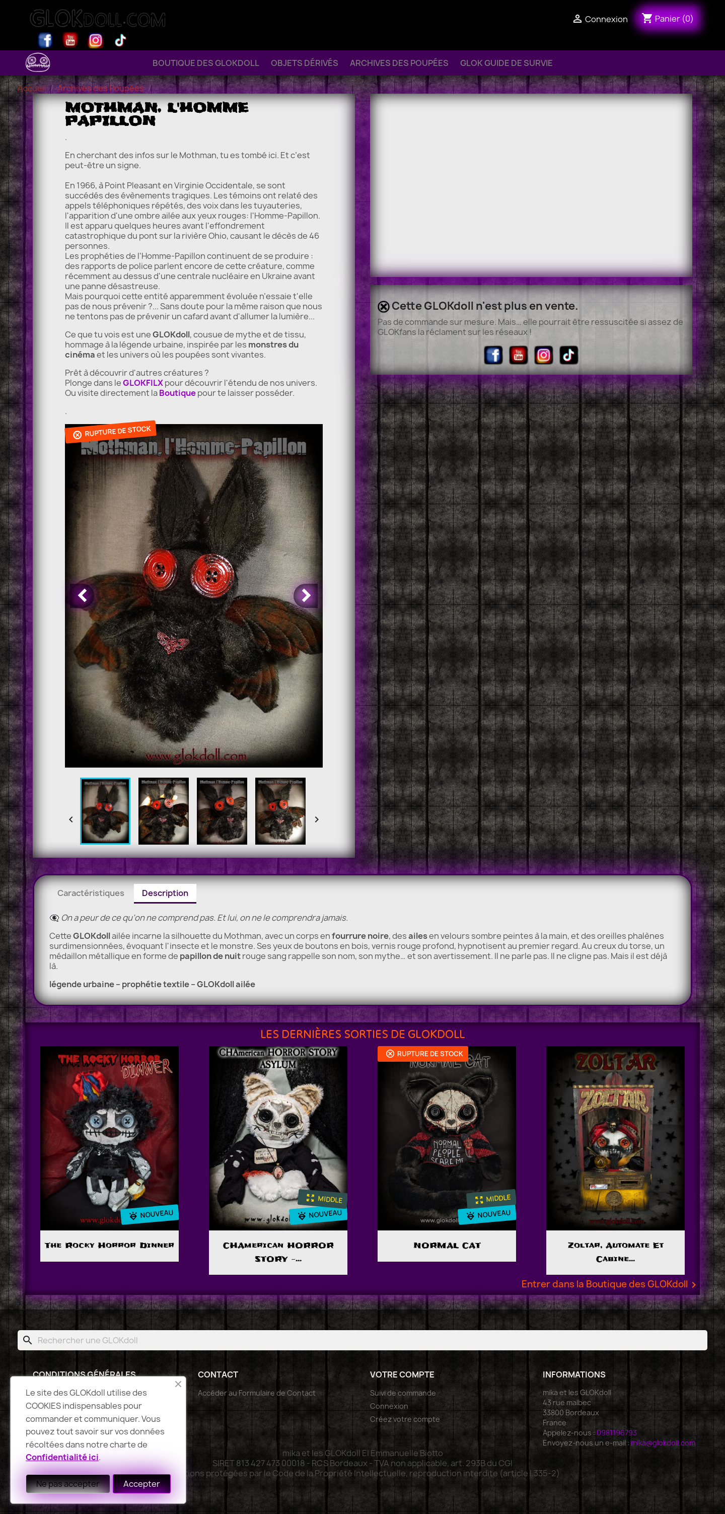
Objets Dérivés (304, 62)
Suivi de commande (403, 1393)
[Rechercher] (362, 1340)
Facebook (45, 40)
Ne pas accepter (68, 1483)
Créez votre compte (405, 1419)
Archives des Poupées (399, 62)
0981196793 (617, 1432)
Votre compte (402, 1374)
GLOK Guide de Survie (506, 62)
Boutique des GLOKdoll (206, 62)
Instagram (96, 40)
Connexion (389, 1406)
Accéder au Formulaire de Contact (257, 1393)
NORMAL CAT (447, 1246)
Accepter (141, 1483)
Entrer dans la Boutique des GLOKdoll (611, 1285)
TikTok (121, 40)
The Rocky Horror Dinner (109, 1246)
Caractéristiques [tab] (90, 893)
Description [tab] (165, 893)
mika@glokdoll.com (663, 1443)
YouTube (70, 40)
